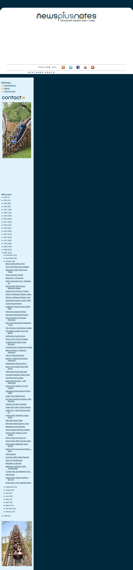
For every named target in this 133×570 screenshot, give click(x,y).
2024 (5, 200)
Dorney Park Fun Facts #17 (16, 438)
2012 (5, 237)
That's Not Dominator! (14, 304)
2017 (5, 222)
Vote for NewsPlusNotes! (15, 355)
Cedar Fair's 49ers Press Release (18, 407)
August (8, 490)
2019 (5, 216)
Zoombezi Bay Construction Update (19, 347)
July (7, 493)
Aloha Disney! (11, 454)
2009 (5, 247)
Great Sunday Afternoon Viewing (18, 430)
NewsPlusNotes (10, 86)
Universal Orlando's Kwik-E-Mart (18, 375)
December (9, 255)
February (9, 509)
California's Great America (15, 336)
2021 (5, 210)
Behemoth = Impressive (14, 278)
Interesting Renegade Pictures (17, 315)
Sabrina (7, 88)
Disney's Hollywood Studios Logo (18, 297)
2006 (5, 516)
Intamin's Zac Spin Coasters (16, 404)
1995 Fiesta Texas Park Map (16, 372)
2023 (5, 203)
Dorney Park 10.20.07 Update (17, 339)
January (9, 512)
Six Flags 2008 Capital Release (17, 457)
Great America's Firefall (14, 275)
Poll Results (10, 475)
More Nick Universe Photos (16, 312)
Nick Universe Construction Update (19, 328)
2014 (5, 231)
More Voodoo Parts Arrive (15, 264)
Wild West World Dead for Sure (17, 424)
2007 (5, 253)
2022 (5, 207)
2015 (5, 228)
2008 (5, 250)
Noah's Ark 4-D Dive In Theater (17, 291)
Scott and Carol (10, 91)
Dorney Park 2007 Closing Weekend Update (15, 287)
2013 (5, 234)
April (7, 502)
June (7, 496)
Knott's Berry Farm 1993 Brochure (18, 483)
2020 (5, 213)
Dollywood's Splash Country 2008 (18, 300)
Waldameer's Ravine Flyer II (16, 364)
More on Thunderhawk (14, 460)
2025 (5, 197)
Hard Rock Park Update (14, 378)
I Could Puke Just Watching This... (18, 472)
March (8, 505)
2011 (5, 240)
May (7, 499)
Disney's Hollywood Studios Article (18, 294)
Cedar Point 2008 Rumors (15, 396)
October (9, 261)
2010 (5, 244)
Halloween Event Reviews (15, 427)
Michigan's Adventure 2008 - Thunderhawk (16, 467)
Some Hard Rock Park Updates (17, 267)
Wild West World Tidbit (14, 421)
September (10, 487)
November (9, 258)
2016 (5, 225)
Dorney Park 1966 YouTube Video (18, 441)
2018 (5, 219)
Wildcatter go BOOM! (13, 463)
